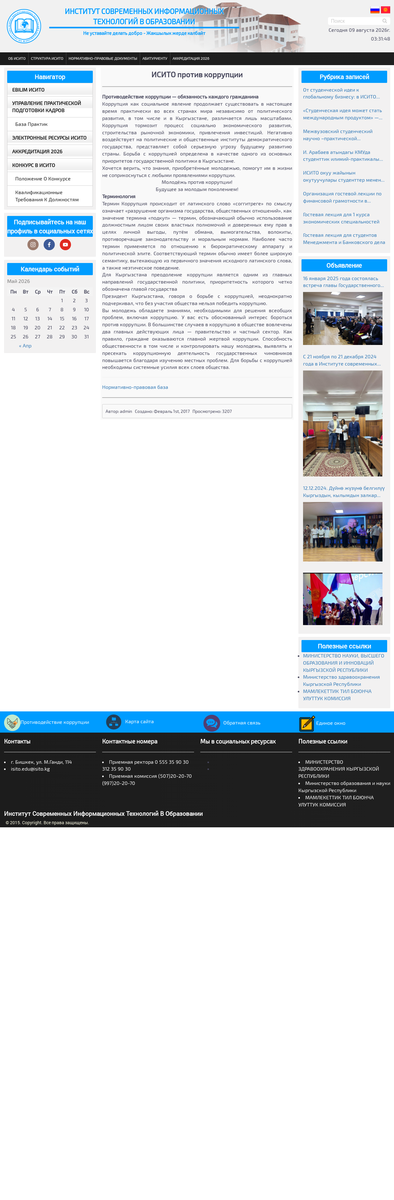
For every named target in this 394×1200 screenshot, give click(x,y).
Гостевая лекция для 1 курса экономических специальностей (341, 217)
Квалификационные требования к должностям (47, 195)
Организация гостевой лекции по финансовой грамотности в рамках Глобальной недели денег (342, 197)
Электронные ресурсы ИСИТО (49, 138)
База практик (31, 124)
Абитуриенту (154, 58)
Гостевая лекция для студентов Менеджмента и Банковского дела (344, 238)
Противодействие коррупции (46, 722)
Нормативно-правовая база (135, 387)
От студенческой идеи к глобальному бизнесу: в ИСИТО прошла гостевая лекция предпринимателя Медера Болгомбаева (339, 94)
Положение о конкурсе (43, 178)
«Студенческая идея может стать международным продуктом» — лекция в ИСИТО (342, 114)
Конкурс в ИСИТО (33, 165)
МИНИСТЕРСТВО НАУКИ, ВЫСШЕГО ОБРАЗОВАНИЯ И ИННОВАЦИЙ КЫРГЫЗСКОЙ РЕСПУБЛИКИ (343, 663)
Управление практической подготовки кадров (46, 106)
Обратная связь (230, 722)
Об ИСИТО (17, 58)
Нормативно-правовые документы (103, 58)
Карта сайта (128, 721)
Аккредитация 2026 (191, 58)
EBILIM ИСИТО (28, 90)
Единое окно (321, 723)
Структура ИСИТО (47, 58)
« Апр (25, 345)
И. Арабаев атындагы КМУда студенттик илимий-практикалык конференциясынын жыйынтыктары (342, 156)
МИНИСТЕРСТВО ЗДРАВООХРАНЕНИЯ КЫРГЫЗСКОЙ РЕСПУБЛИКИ (338, 769)
